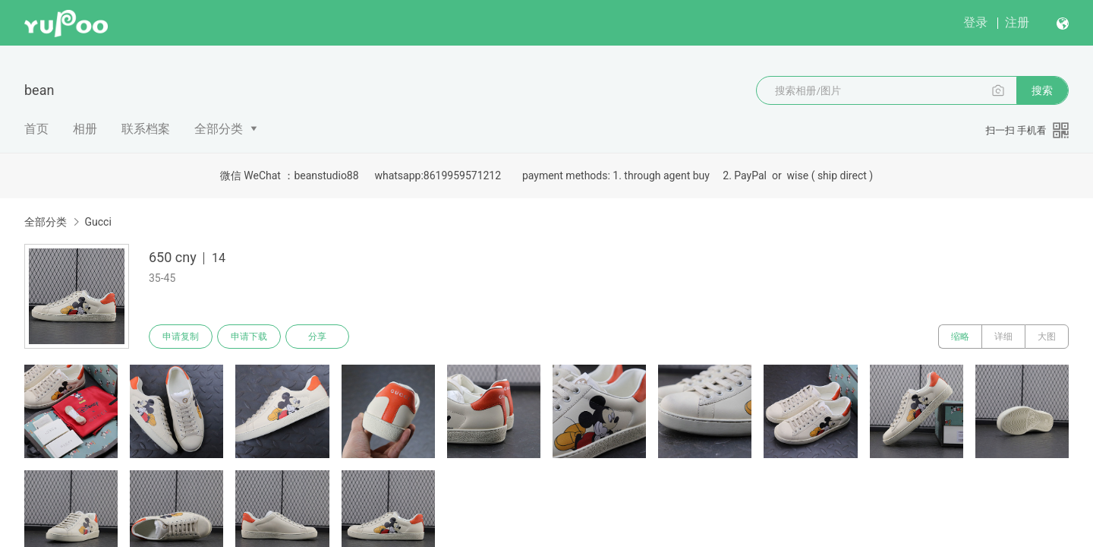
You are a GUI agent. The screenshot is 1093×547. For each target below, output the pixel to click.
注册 (1017, 22)
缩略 (960, 336)
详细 (1003, 336)
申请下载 (249, 336)
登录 (975, 22)
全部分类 (218, 129)
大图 (1047, 336)
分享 (317, 336)
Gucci (97, 222)
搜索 (1042, 90)
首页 (36, 129)
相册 (85, 129)
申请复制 (180, 336)
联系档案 (145, 129)
